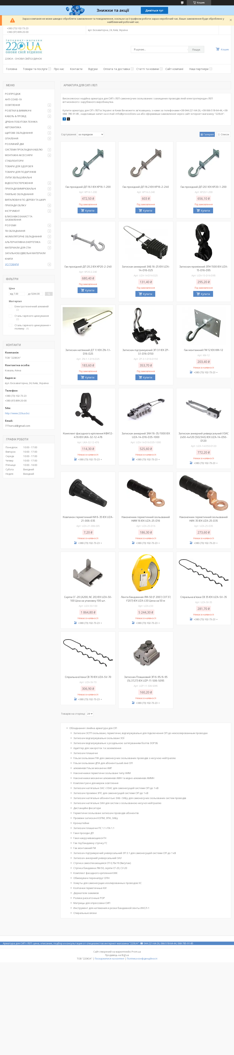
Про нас (59, 69)
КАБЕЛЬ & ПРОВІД (15, 116)
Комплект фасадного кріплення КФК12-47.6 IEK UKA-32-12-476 (88, 435)
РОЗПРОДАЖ (13, 94)
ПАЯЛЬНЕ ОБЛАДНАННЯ (19, 194)
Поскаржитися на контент (109, 958)
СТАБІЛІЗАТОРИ (14, 160)
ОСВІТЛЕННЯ (12, 105)
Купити (89, 210)
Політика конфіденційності (142, 958)
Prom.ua (136, 951)
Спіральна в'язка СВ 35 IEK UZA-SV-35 (203, 597)
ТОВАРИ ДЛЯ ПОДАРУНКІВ (20, 172)
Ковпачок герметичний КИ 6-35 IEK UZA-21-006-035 (88, 518)
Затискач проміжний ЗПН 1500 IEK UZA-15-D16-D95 (203, 268)
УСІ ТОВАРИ (12, 264)
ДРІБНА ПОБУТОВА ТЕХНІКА (21, 121)
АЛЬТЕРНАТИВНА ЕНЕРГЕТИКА (22, 242)
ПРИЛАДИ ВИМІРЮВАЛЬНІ (20, 188)
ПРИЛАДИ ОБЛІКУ (15, 205)
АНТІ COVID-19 (13, 99)
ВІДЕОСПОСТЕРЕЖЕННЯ (19, 183)
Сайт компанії (174, 69)
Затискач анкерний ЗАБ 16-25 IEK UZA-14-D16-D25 (146, 268)
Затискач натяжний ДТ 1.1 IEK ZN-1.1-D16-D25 (88, 351)
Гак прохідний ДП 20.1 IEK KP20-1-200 (204, 186)
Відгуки (93, 69)
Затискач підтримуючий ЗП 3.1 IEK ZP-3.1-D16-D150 (145, 351)
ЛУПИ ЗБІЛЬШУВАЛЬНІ (18, 177)
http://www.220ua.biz (17, 413)
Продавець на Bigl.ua (117, 955)
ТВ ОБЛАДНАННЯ (15, 231)
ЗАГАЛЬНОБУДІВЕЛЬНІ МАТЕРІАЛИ (25, 253)
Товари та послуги (35, 69)
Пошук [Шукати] (196, 49)
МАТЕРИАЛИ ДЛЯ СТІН (18, 247)
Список (225, 134)
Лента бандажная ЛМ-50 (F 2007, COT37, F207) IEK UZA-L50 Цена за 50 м (146, 598)
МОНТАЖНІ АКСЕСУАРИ (18, 155)
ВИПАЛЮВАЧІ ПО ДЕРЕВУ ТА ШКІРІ (25, 199)
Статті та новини (147, 69)
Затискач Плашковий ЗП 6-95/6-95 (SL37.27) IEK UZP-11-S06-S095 (146, 678)
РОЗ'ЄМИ (10, 225)
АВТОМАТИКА (13, 127)
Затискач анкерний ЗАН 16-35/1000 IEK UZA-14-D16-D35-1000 (146, 435)
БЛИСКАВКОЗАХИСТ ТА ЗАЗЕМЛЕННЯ (18, 218)
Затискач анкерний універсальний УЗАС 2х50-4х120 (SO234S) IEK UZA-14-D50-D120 (203, 437)
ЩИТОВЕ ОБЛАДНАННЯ (19, 133)
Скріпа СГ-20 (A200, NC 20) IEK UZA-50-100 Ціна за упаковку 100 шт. (88, 598)
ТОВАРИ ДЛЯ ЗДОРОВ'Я (19, 166)
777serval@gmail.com (17, 425)
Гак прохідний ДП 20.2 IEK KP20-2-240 (88, 266)
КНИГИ (9, 258)
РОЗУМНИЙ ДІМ (14, 144)
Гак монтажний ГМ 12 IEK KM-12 (203, 350)
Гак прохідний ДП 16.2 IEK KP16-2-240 (146, 186)
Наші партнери (198, 69)
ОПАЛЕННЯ (11, 138)
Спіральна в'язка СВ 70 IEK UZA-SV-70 (88, 676)
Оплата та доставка (116, 69)
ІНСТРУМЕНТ (12, 211)
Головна (11, 69)
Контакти (76, 69)
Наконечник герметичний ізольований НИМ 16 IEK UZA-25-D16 (146, 518)
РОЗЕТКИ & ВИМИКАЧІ (18, 110)
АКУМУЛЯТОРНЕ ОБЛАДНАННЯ (23, 236)
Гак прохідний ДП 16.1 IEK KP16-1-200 (88, 186)
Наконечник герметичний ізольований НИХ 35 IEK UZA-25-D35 (203, 518)
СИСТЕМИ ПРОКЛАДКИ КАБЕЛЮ (24, 149)
